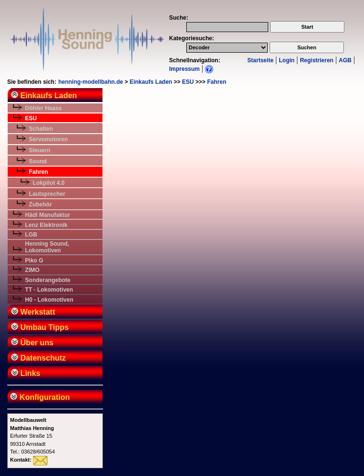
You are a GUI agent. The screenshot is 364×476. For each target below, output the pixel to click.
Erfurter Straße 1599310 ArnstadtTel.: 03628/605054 (32, 435)
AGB (345, 60)
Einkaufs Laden (151, 82)
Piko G (34, 260)
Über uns (32, 343)
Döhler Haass (43, 108)
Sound (37, 161)
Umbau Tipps (40, 327)
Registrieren (316, 60)
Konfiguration (39, 397)
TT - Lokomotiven (49, 289)
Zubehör (40, 204)
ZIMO (32, 270)
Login (287, 60)
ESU (188, 82)
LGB (31, 234)
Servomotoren (48, 139)
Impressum (184, 69)
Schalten (41, 128)
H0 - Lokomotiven (49, 299)
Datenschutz (38, 358)
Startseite (260, 60)
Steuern (39, 150)
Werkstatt (33, 312)
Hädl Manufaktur (47, 215)
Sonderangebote (47, 280)
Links (25, 373)
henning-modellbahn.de (90, 82)
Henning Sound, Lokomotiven (47, 247)
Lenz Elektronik (46, 225)
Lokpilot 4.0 (49, 183)
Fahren (216, 82)
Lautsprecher (47, 194)
